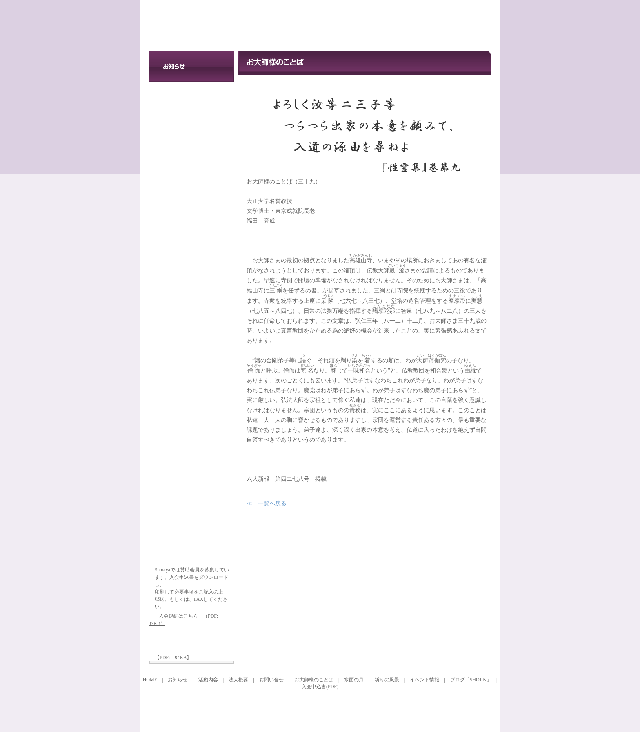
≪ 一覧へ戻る (267, 503)
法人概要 (191, 128)
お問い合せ (191, 158)
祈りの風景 (191, 435)
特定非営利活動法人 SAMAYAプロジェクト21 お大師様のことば (222, 25)
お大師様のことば (191, 288)
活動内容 (191, 97)
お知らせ (191, 66)
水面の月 (191, 362)
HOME (150, 680)
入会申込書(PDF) (320, 687)
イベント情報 (191, 215)
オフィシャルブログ (191, 509)
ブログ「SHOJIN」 (470, 680)
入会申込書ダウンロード (191, 642)
